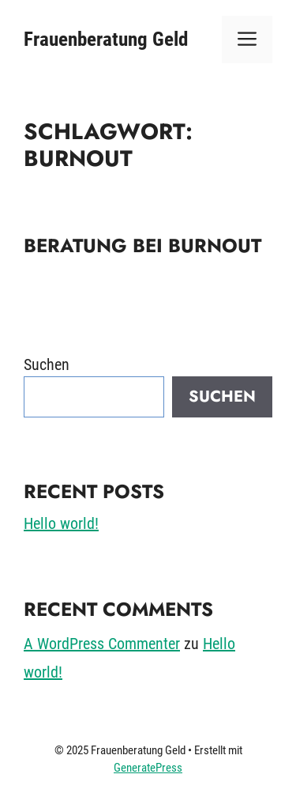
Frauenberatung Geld (106, 39)
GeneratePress (148, 768)
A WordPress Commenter (102, 643)
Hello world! (61, 523)
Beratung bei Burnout (142, 245)
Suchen (46, 364)
